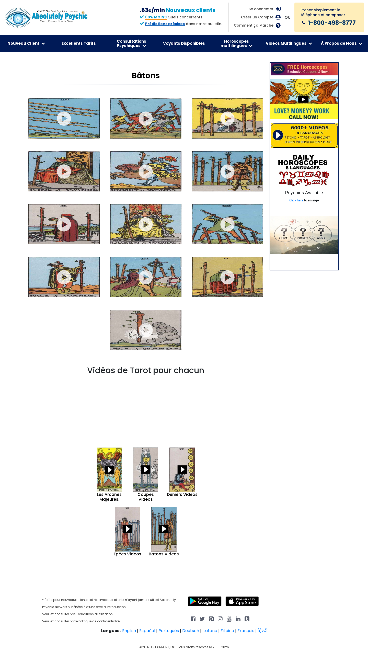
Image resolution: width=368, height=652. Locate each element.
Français (245, 631)
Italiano (209, 631)
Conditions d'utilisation (94, 614)
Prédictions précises (165, 23)
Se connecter (261, 9)
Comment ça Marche (253, 25)
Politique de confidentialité (99, 621)
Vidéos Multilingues (289, 43)
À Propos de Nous (341, 43)
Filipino (227, 631)
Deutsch (190, 631)
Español (147, 631)
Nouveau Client (26, 43)
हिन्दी (263, 631)
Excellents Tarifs (79, 43)
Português (168, 631)
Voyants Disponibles (184, 43)
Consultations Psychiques (131, 43)
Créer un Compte (257, 17)
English (129, 631)
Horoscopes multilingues (236, 43)
